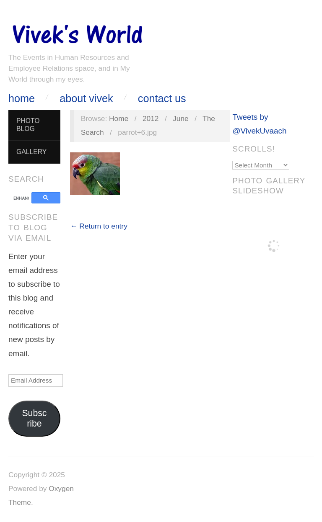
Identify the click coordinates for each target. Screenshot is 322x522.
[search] (21, 198)
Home (21, 98)
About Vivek (86, 98)
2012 (151, 118)
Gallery (31, 151)
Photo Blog (28, 124)
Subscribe (34, 418)
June (181, 118)
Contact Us (162, 98)
